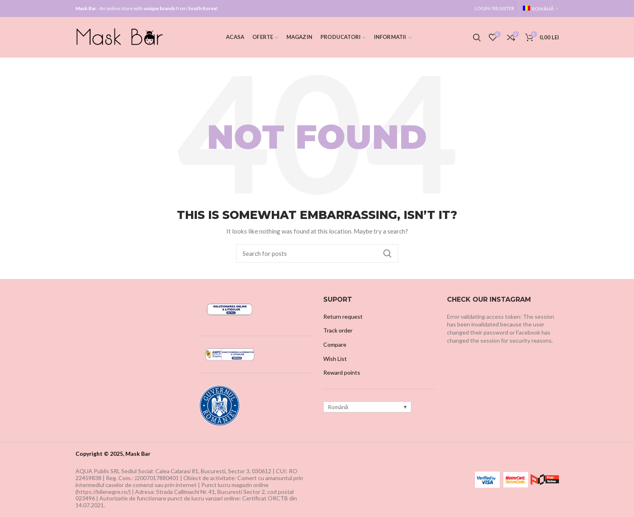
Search (387, 253)
